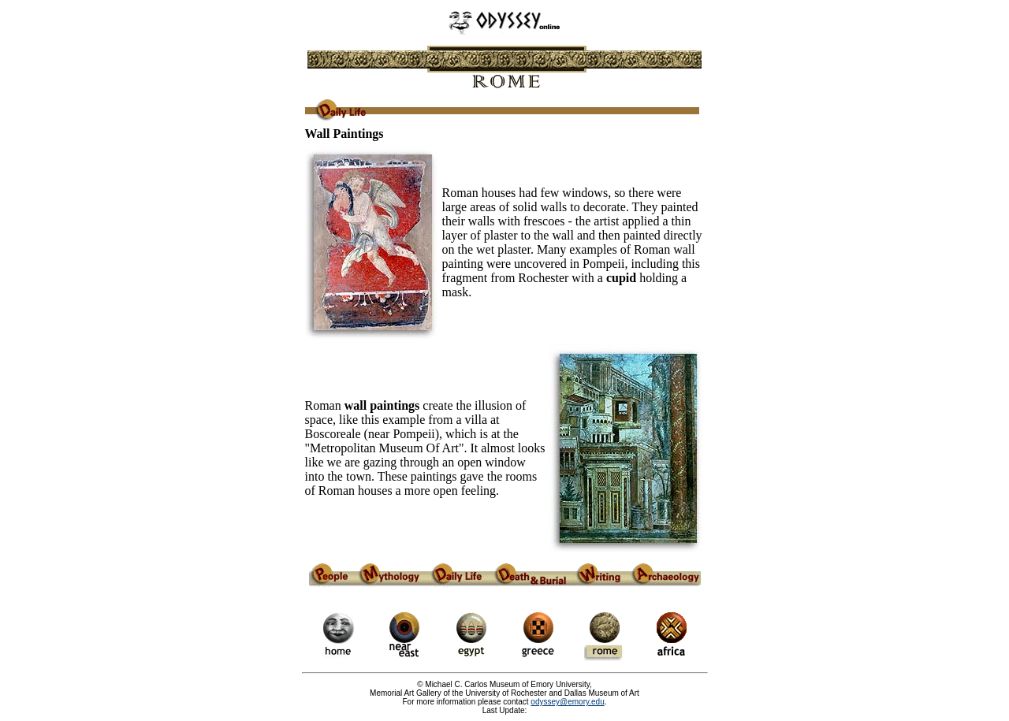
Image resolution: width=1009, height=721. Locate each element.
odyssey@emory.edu (567, 701)
